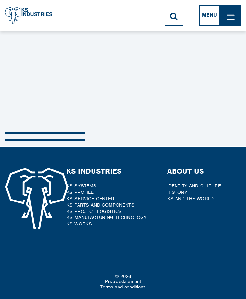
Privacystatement (123, 281)
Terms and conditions (122, 287)
